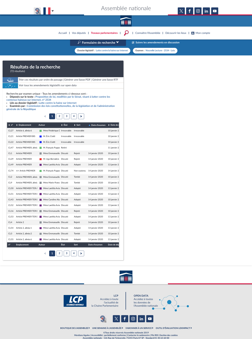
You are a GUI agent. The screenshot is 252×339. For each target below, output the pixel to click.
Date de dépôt (117, 118)
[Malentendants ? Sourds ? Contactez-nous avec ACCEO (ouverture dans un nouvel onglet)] (102, 312)
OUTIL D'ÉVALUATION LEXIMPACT (173, 321)
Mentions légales (82, 328)
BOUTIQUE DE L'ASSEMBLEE (74, 321)
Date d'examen (98, 118)
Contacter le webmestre (138, 328)
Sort (78, 118)
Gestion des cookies (169, 328)
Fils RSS (154, 328)
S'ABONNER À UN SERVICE (139, 321)
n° (12, 118)
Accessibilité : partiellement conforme (108, 328)
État (66, 118)
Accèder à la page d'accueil (126, 19)
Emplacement (25, 118)
